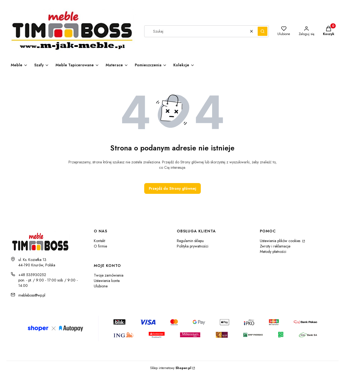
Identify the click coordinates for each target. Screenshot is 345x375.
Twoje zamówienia (108, 275)
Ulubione (101, 286)
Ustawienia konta (107, 280)
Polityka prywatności (192, 246)
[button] (262, 31)
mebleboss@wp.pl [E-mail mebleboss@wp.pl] (31, 295)
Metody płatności (273, 251)
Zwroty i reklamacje (275, 246)
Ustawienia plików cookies (280, 240)
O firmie (100, 246)
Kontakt (99, 240)
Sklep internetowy (170, 368)
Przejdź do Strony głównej (172, 188)
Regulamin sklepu (190, 240)
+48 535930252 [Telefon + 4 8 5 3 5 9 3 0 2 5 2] (32, 274)
